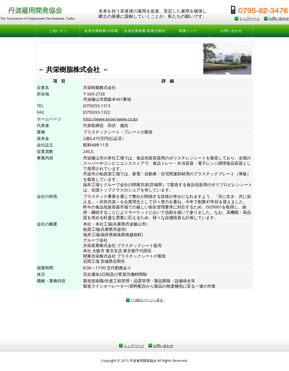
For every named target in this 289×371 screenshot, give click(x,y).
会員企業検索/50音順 (101, 31)
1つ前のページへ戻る (147, 300)
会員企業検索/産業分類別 (144, 31)
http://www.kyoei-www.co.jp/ (110, 119)
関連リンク (188, 31)
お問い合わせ (279, 18)
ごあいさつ (58, 31)
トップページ (249, 18)
